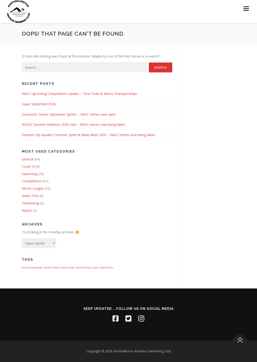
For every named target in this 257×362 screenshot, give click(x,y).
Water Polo (30, 196)
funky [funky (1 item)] (54, 267)
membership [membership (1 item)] (83, 267)
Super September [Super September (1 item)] (103, 267)
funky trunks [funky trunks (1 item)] (66, 267)
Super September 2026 (39, 104)
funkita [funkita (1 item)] (46, 267)
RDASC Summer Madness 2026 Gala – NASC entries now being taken (73, 124)
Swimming (29, 174)
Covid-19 (28, 166)
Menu (246, 8)
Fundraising (30, 203)
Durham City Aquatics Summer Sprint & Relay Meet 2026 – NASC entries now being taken (88, 135)
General (27, 159)
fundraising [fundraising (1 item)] (34, 267)
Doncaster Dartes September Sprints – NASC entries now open (69, 114)
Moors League (33, 188)
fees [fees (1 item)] (24, 267)
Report (27, 210)
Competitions (32, 181)
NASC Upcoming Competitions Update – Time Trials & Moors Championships (79, 93)
